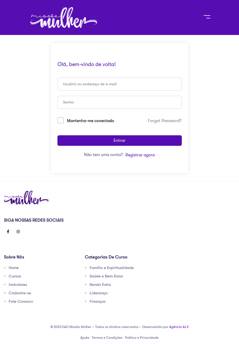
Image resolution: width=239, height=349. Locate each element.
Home (14, 267)
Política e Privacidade (142, 338)
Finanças (98, 301)
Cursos (15, 276)
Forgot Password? (165, 120)
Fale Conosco (21, 301)
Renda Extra (100, 284)
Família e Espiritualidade (112, 267)
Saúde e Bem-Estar (106, 276)
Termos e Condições (107, 338)
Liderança (99, 293)
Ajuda (84, 338)
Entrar (119, 140)
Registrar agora (140, 155)
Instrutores (18, 284)
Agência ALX (179, 327)
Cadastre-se (20, 293)
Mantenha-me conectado (90, 120)
